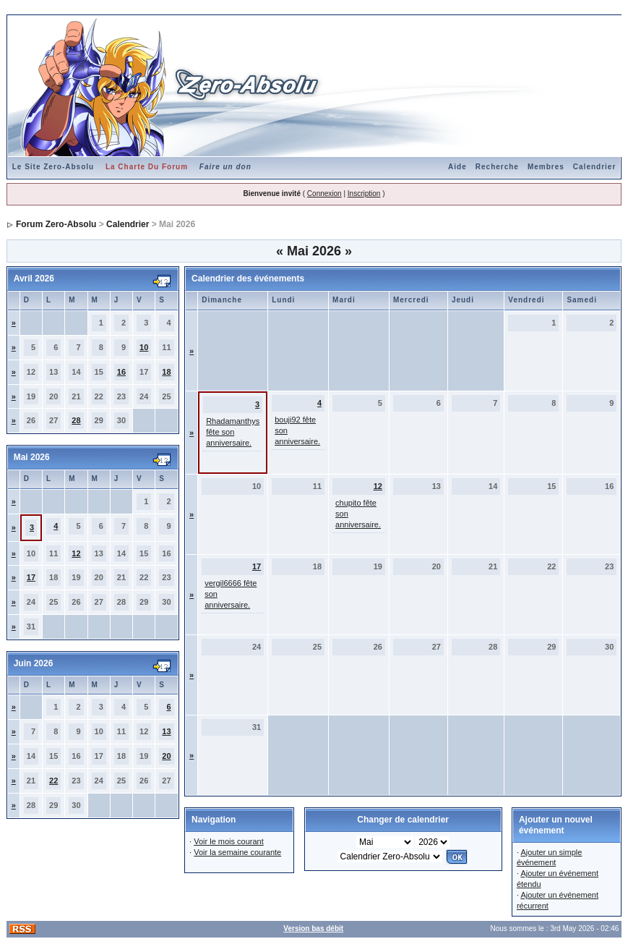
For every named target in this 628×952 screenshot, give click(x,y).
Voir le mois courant (229, 841)
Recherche (497, 167)
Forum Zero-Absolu (56, 224)
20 (166, 756)
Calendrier (594, 167)
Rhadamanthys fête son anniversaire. (232, 432)
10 (143, 347)
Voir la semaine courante (237, 852)
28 (76, 420)
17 (31, 577)
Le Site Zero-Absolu (53, 167)
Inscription (364, 193)
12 (76, 553)
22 (53, 780)
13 (166, 731)
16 (121, 371)
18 (166, 371)
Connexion (324, 193)
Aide (457, 167)
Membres (546, 167)
